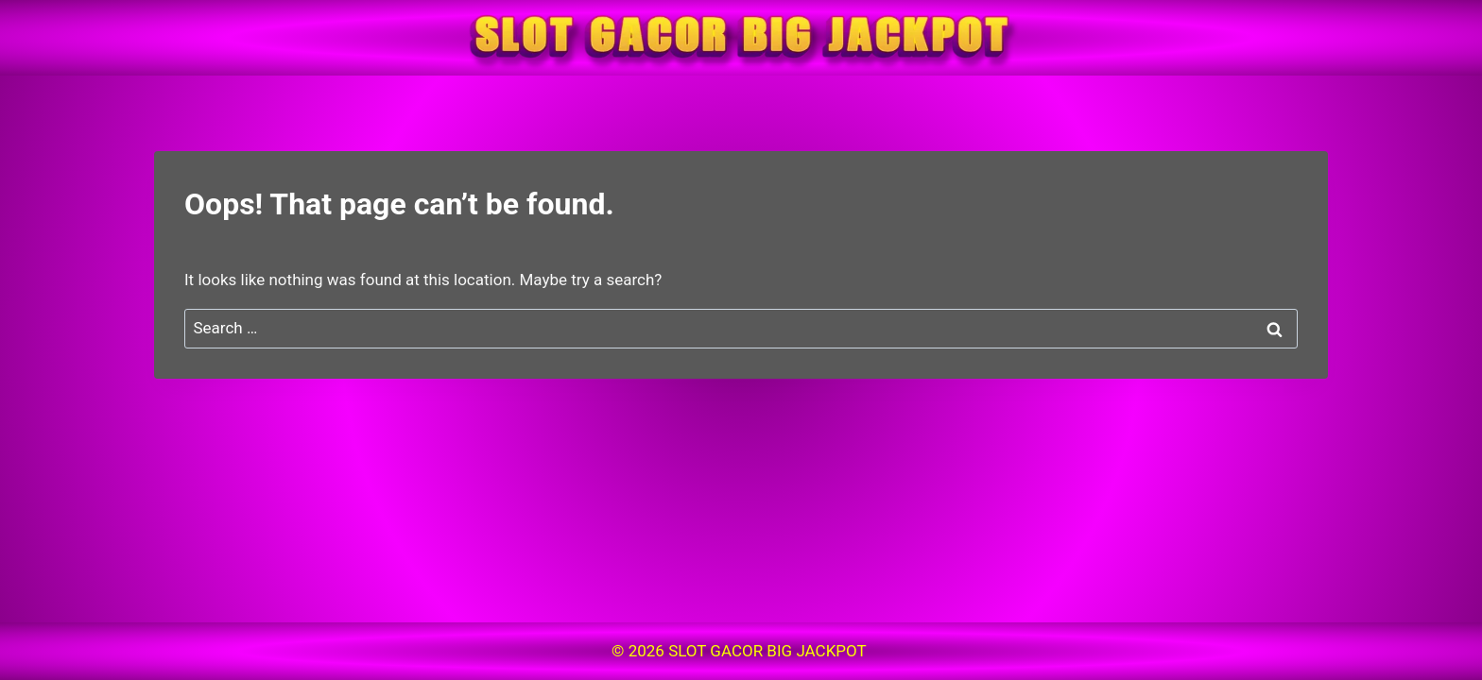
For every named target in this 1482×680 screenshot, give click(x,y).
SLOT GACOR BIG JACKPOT (769, 650)
